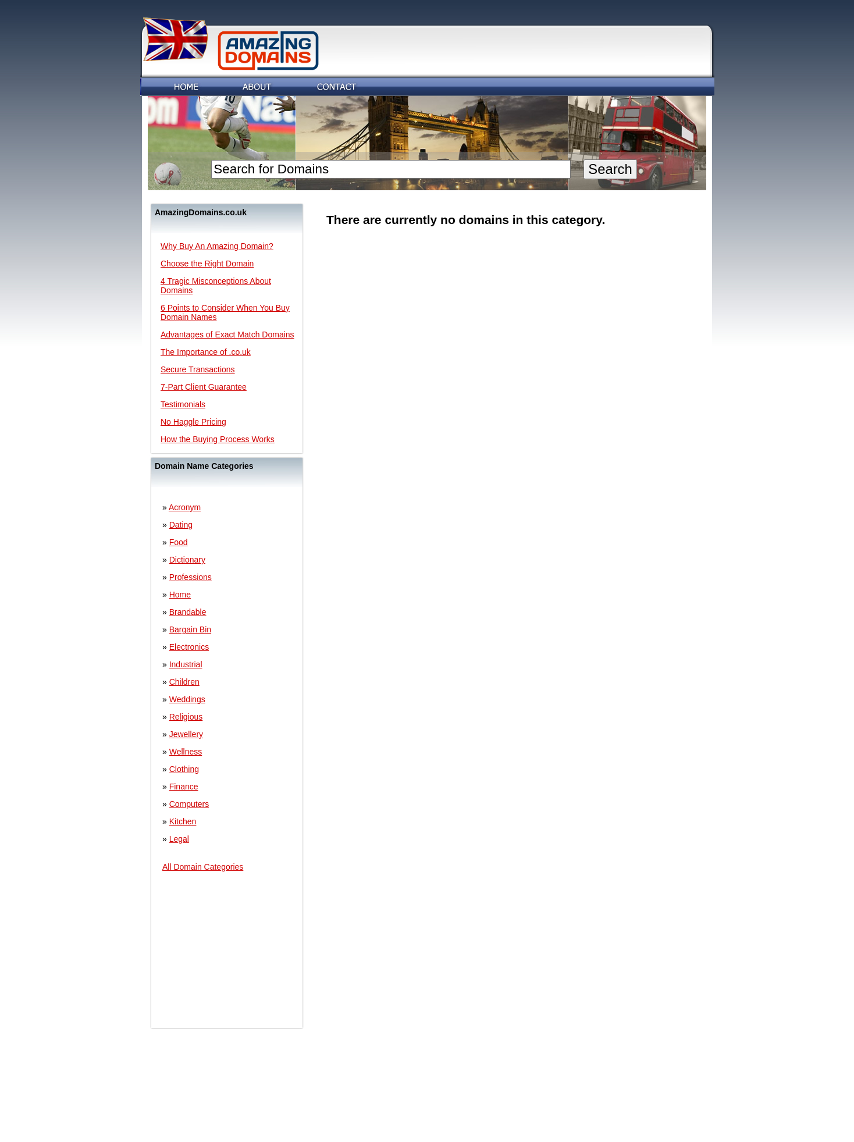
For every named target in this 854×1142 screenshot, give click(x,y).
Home (180, 594)
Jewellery (186, 734)
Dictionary (187, 559)
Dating (181, 524)
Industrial (185, 664)
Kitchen (183, 821)
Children (184, 681)
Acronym (185, 507)
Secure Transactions (198, 369)
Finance (183, 786)
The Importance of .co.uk (206, 352)
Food (178, 542)
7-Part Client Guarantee (204, 387)
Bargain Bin (190, 629)
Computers (189, 804)
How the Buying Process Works (218, 439)
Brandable (188, 612)
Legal (179, 839)
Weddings (187, 699)
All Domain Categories (202, 866)
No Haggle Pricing (193, 421)
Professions (190, 577)
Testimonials (183, 404)
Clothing (184, 769)
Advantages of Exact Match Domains (227, 334)
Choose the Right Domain (207, 263)
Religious (186, 716)
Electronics (189, 647)
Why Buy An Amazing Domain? (217, 246)
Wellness (185, 751)
